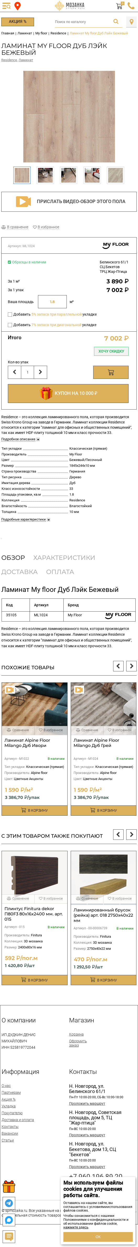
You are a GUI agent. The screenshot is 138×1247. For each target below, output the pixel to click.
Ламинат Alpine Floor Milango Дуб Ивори (27, 753)
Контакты (10, 1137)
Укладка (9, 1117)
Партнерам (11, 1103)
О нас (6, 1096)
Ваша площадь (21, 302)
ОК (98, 1237)
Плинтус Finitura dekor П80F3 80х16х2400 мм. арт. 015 (33, 924)
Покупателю (12, 1123)
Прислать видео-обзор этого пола (69, 202)
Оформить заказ (78, 1053)
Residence (9, 60)
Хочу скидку (111, 351)
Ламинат (26, 60)
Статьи (8, 1151)
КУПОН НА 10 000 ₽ (68, 393)
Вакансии (10, 1144)
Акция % (17, 21)
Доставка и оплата (18, 1130)
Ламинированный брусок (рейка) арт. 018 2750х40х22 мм (103, 925)
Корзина (76, 1045)
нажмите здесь (75, 1227)
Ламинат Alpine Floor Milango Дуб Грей (96, 753)
